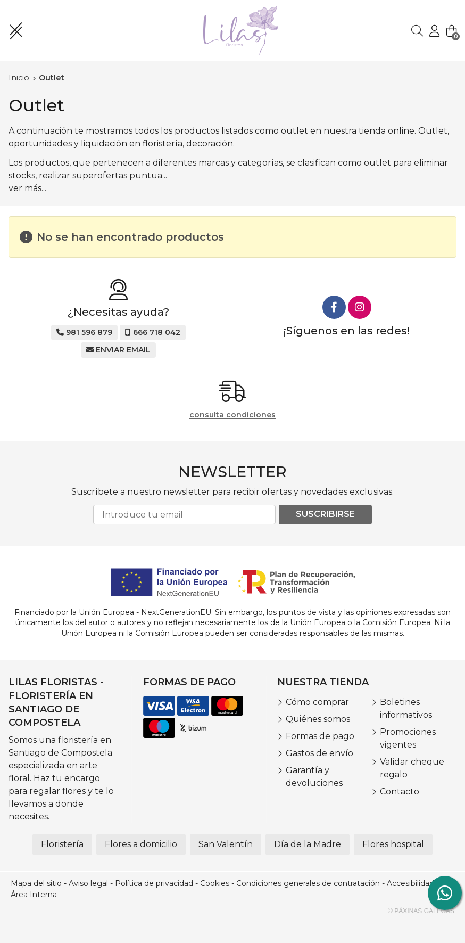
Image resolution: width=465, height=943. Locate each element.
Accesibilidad (410, 883)
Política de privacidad (154, 883)
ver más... (27, 188)
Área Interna (34, 894)
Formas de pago (320, 736)
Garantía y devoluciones (314, 776)
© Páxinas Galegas (421, 911)
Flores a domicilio (141, 844)
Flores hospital (393, 844)
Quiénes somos (318, 719)
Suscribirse (325, 514)
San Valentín (225, 844)
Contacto (399, 791)
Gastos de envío (319, 753)
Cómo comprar (317, 702)
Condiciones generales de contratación (308, 883)
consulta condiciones (232, 415)
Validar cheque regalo (412, 768)
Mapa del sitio (36, 883)
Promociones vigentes (408, 738)
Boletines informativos (406, 708)
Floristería (62, 844)
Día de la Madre (307, 844)
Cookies (214, 883)
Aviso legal (88, 883)
